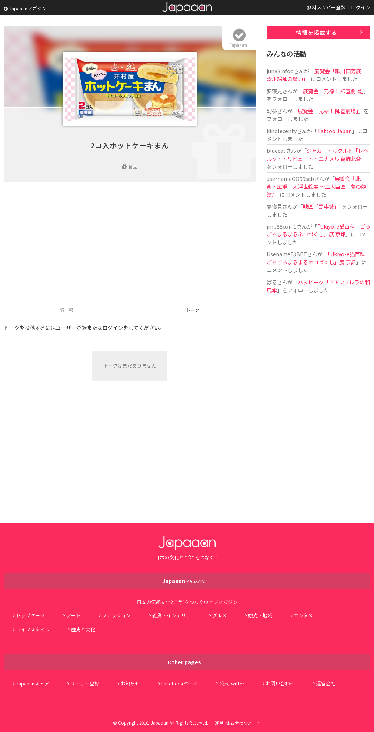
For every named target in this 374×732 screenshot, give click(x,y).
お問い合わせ (280, 683)
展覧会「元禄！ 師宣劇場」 (333, 91)
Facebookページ (179, 683)
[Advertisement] (130, 245)
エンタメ (303, 615)
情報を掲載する (316, 32)
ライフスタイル (33, 629)
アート (73, 615)
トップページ (30, 615)
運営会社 (325, 683)
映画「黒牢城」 (320, 206)
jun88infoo (280, 71)
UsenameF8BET (287, 254)
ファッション (116, 615)
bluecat (276, 150)
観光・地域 (260, 615)
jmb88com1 (282, 226)
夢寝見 (274, 91)
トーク (193, 310)
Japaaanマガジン (25, 8)
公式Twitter (231, 683)
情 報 (66, 310)
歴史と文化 (83, 629)
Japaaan (187, 7)
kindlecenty (282, 131)
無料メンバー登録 (326, 7)
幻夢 (272, 111)
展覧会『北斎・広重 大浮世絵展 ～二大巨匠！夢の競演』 (316, 186)
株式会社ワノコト (243, 722)
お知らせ (130, 683)
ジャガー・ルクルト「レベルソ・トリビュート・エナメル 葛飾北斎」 (317, 154)
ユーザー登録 (84, 683)
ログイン (360, 7)
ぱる (272, 282)
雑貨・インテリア (171, 615)
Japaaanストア (32, 683)
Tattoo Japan (334, 131)
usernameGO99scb (290, 178)
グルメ (219, 615)
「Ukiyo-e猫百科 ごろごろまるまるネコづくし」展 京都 (318, 230)
